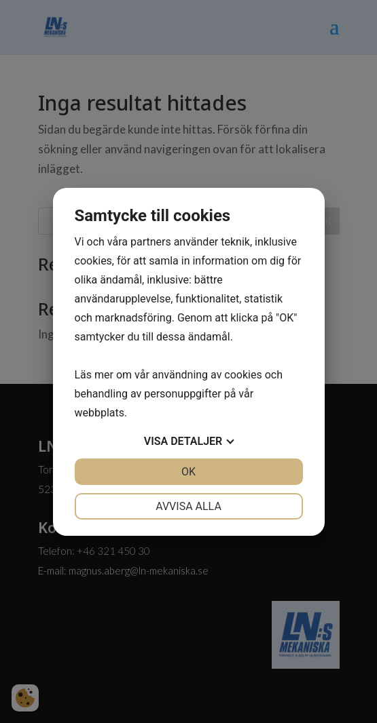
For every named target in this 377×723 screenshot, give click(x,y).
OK (188, 471)
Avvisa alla (188, 506)
